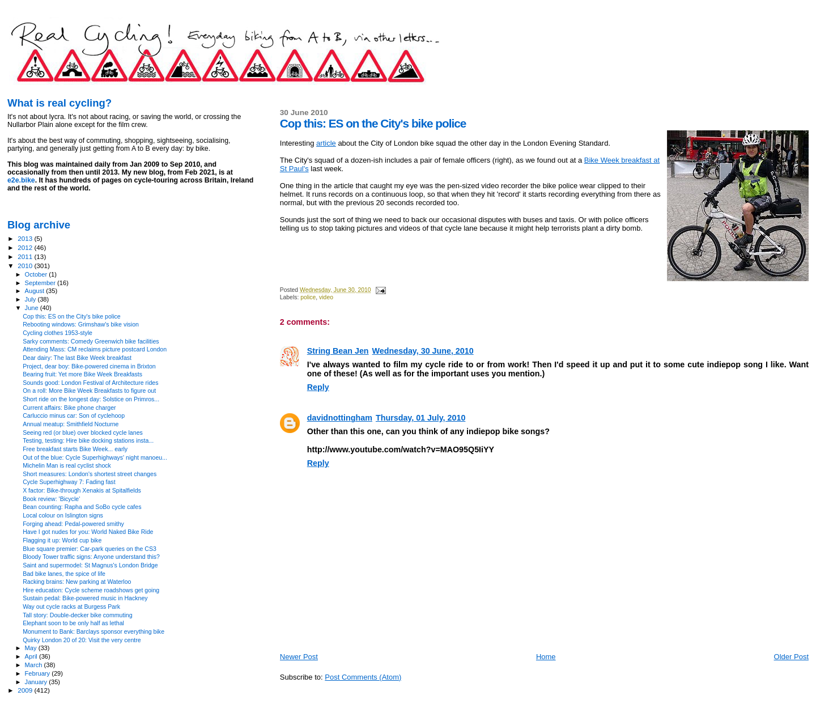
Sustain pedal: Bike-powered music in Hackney (85, 598)
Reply (318, 387)
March (34, 664)
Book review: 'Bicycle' (51, 498)
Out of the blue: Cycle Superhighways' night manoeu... (95, 457)
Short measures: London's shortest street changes (89, 473)
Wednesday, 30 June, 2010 (423, 350)
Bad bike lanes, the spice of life (64, 573)
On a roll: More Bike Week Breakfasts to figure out (89, 390)
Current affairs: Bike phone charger (69, 407)
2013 (26, 238)
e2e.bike (21, 180)
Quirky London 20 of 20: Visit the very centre (82, 640)
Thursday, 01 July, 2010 (420, 417)
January (37, 681)
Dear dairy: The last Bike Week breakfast (77, 357)
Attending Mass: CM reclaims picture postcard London (95, 349)
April (32, 656)
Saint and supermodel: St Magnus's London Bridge (90, 565)
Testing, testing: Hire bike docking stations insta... (88, 440)
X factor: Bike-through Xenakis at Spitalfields (82, 490)
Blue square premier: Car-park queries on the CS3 (89, 548)
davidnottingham (339, 417)
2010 (26, 265)
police (308, 297)
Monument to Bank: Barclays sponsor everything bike (93, 631)
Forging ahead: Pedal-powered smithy (73, 523)
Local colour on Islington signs (63, 515)
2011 (26, 256)
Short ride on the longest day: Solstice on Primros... (91, 399)
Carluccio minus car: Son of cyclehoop (74, 415)
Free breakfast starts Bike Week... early (75, 449)
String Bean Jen (338, 350)
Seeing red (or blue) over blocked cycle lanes (83, 432)
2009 (26, 690)
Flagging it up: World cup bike (62, 540)
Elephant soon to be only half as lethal (73, 623)
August (35, 290)
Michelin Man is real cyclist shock (67, 465)
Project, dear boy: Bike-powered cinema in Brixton (89, 366)
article (326, 143)
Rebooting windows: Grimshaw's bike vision (81, 324)
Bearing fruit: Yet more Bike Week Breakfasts (82, 374)
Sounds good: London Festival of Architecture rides (90, 382)
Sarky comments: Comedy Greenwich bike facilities (91, 341)
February (38, 673)
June (32, 307)
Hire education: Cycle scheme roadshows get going (91, 590)
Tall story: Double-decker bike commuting (77, 615)
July (31, 299)
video (326, 297)
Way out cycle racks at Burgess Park (71, 606)
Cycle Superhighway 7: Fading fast (69, 481)
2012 (26, 247)
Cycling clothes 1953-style (57, 332)
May (32, 647)
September (41, 282)
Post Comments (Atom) (363, 677)
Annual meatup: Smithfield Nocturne (70, 424)
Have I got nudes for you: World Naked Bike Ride (88, 531)
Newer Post (299, 656)
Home (546, 656)
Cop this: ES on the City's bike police (72, 316)
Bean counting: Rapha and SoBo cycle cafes (82, 506)
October (37, 274)
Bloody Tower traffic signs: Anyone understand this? (91, 556)
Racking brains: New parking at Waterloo (77, 581)
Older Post (791, 656)
